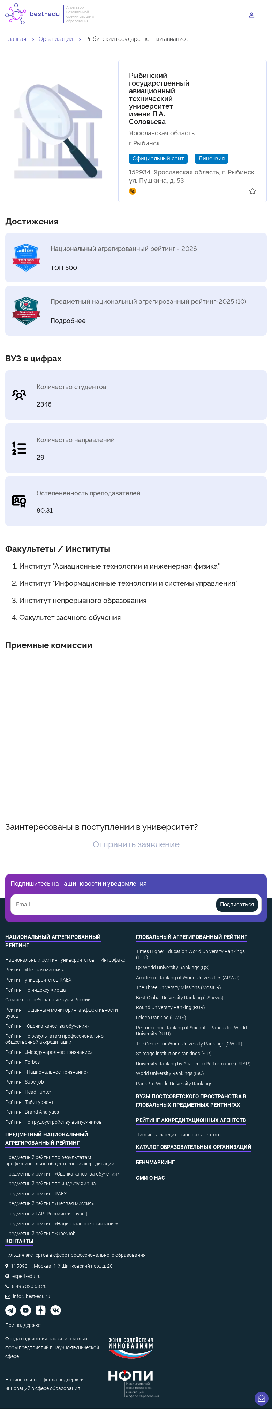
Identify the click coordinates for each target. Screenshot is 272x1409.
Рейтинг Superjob (24, 1082)
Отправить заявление (136, 843)
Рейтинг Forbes (22, 1062)
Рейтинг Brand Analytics (32, 1112)
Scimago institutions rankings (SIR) (174, 1053)
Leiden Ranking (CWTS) (161, 1017)
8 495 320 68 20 (29, 1286)
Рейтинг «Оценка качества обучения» (47, 1026)
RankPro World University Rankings (174, 1083)
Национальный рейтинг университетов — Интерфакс (65, 960)
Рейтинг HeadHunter (28, 1092)
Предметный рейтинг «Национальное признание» (61, 1224)
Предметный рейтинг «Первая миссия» (49, 1203)
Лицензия (211, 158)
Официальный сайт (158, 158)
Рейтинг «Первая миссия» (34, 969)
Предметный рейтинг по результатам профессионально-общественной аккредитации (59, 1160)
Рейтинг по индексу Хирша (35, 990)
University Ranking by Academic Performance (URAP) (193, 1063)
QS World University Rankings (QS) (173, 967)
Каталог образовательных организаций (193, 1147)
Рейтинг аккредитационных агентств (191, 1120)
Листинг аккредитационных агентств (178, 1134)
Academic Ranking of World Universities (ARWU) (188, 977)
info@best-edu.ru (31, 1296)
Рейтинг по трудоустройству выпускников (53, 1122)
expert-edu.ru (26, 1276)
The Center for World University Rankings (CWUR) (189, 1044)
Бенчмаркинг (155, 1162)
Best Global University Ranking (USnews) (180, 997)
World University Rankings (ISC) (170, 1073)
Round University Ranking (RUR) (170, 1007)
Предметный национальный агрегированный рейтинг (46, 1138)
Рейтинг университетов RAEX (38, 980)
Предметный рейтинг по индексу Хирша (50, 1183)
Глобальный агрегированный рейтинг (191, 937)
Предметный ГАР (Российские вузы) (46, 1213)
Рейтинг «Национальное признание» (46, 1072)
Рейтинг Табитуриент (29, 1102)
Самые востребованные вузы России (48, 999)
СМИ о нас (150, 1178)
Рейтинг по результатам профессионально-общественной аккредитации (55, 1039)
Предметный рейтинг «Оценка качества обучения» (62, 1174)
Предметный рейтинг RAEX (36, 1193)
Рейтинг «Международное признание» (48, 1052)
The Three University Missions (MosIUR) (178, 987)
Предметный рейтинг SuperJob (40, 1233)
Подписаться (237, 904)
